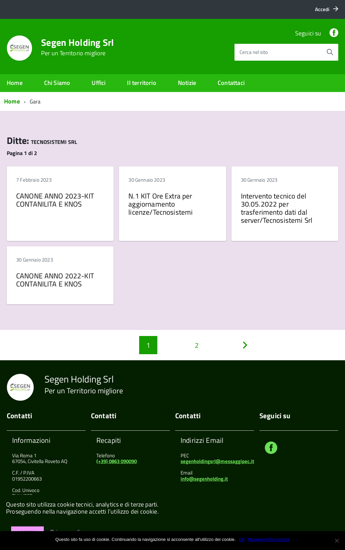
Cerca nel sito (254, 52)
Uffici (98, 82)
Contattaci (231, 82)
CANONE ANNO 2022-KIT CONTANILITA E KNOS (55, 279)
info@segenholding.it (204, 479)
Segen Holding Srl (77, 47)
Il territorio (141, 82)
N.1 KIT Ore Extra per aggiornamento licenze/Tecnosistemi (160, 203)
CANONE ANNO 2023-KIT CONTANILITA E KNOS (55, 199)
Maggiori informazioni (269, 539)
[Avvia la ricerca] (329, 52)
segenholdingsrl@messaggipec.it (217, 461)
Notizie (187, 82)
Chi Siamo (57, 82)
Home (15, 82)
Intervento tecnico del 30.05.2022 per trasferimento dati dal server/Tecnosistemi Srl (276, 207)
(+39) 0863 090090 (116, 461)
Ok (242, 539)
